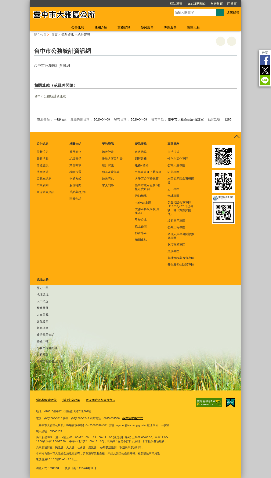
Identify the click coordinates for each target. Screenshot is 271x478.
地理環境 (42, 294)
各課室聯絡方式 (131, 417)
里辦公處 (141, 219)
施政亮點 (108, 178)
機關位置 (75, 172)
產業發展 (42, 308)
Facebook (265, 60)
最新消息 (42, 151)
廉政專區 (173, 251)
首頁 (54, 34)
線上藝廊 (141, 226)
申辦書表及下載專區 (148, 172)
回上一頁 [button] (231, 41)
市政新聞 (42, 185)
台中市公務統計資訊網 (50, 96)
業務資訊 (124, 27)
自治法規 (173, 151)
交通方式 (75, 178)
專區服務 (170, 27)
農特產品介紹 (45, 334)
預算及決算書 (111, 172)
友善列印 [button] (220, 41)
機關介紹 (100, 27)
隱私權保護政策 (45, 400)
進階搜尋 (233, 12)
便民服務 (147, 27)
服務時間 (75, 185)
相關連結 (141, 239)
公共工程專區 (176, 227)
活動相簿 (141, 195)
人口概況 (42, 301)
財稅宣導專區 (176, 244)
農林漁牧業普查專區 (180, 258)
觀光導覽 (42, 328)
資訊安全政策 (69, 400)
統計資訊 (83, 34)
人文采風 (42, 314)
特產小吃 (42, 341)
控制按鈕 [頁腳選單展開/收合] (236, 137)
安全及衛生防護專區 (180, 264)
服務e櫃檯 (141, 165)
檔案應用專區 (176, 220)
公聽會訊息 (44, 178)
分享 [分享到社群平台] (265, 52)
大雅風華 (42, 354)
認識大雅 (193, 27)
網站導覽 (176, 3)
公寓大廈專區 (176, 165)
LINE (265, 80)
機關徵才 (42, 172)
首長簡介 (75, 151)
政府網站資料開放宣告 (97, 400)
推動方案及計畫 (112, 158)
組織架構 (75, 158)
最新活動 (42, 158)
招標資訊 (42, 165)
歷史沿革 (42, 288)
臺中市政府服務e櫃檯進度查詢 (147, 187)
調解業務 (141, 158)
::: (27, 2)
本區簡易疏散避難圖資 (180, 180)
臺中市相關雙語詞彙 (50, 361)
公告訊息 (77, 27)
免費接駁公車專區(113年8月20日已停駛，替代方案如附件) (180, 208)
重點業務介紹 (78, 192)
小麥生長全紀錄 (47, 348)
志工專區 (173, 189)
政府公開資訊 (45, 192)
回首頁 (232, 3)
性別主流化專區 (177, 158)
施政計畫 (108, 151)
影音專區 (141, 233)
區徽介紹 (75, 198)
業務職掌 (75, 165)
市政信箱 (141, 151)
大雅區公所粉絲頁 (147, 178)
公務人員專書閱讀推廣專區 (180, 236)
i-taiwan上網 (143, 202)
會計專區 (173, 195)
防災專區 (173, 172)
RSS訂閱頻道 (196, 3)
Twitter (265, 70)
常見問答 (108, 185)
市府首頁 (216, 3)
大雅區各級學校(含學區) (147, 211)
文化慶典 (42, 321)
